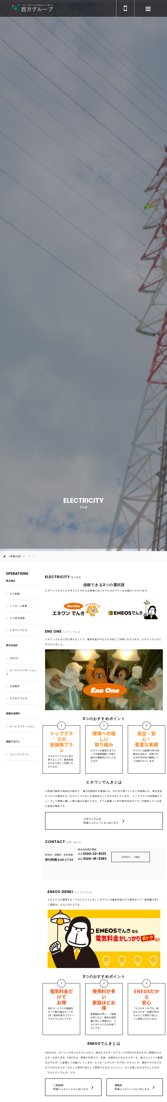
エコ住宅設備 (17, 618)
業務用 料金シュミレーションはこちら (135, 1087)
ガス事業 (15, 593)
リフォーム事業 (18, 605)
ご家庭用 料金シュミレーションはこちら (73, 1087)
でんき (31, 556)
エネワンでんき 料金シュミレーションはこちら (104, 820)
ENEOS (14, 658)
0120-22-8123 (94, 853)
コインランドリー (20, 754)
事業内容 (15, 556)
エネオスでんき (18, 698)
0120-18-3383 (94, 858)
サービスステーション (22, 726)
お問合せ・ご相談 (130, 857)
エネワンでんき (18, 630)
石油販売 (15, 686)
